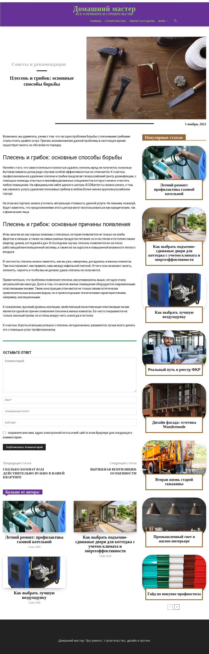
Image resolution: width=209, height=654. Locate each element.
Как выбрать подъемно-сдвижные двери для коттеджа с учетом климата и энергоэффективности (105, 540)
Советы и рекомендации (39, 64)
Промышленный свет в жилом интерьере (174, 531)
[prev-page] (170, 599)
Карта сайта (134, 650)
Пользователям (154, 650)
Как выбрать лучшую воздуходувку (34, 589)
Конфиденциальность (181, 650)
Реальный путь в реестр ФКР (174, 363)
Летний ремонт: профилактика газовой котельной (34, 538)
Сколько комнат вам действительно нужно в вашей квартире (34, 473)
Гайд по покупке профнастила (174, 586)
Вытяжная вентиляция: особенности (113, 471)
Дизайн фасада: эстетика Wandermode (174, 418)
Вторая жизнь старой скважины (174, 475)
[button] (175, 21)
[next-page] (176, 599)
